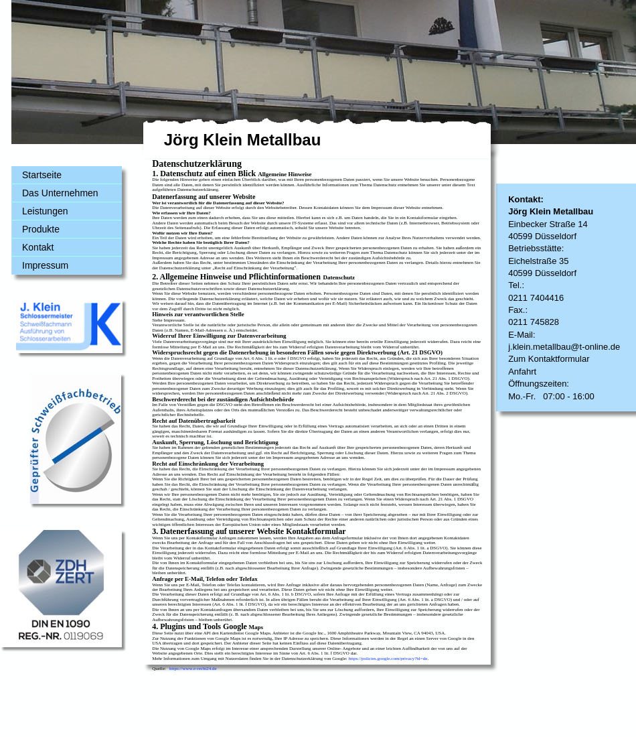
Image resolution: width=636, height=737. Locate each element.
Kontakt (38, 247)
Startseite (42, 175)
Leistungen (45, 211)
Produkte (41, 229)
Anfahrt (522, 371)
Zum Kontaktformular (548, 359)
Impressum (45, 265)
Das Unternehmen (60, 193)
